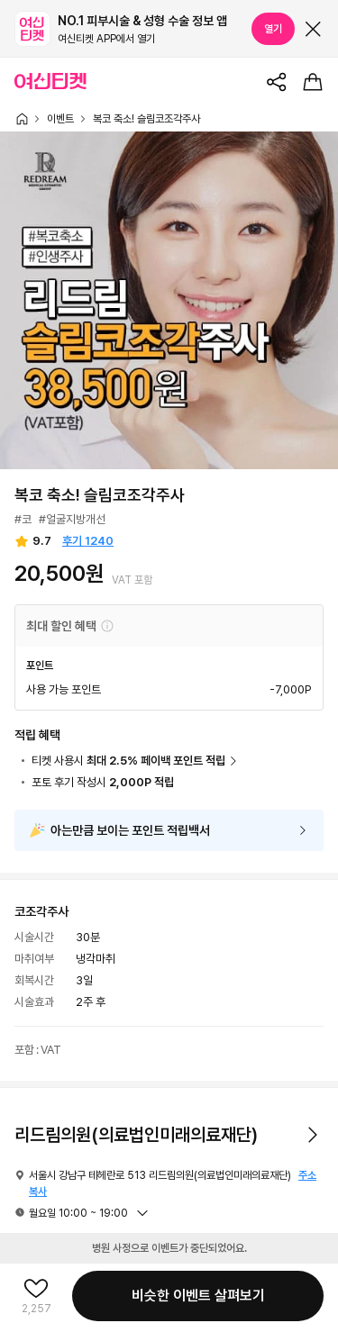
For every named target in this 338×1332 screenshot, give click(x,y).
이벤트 (60, 119)
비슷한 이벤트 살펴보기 (198, 1295)
